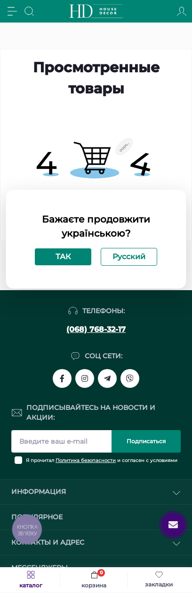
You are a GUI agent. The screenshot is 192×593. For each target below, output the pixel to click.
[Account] (181, 11)
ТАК (63, 256)
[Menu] (12, 11)
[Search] (29, 11)
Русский (128, 256)
